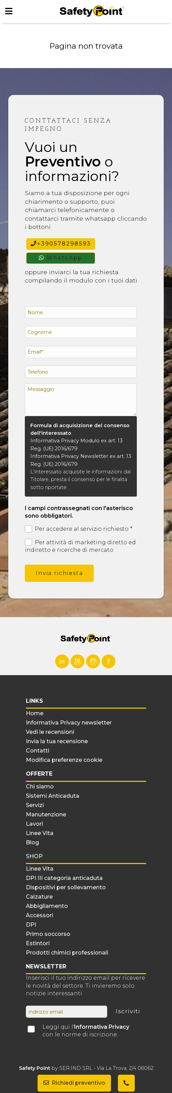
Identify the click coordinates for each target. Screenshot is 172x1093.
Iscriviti (128, 1011)
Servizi (35, 805)
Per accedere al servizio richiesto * (78, 529)
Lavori (34, 824)
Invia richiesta (59, 573)
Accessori (39, 915)
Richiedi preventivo (74, 1083)
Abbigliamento (47, 906)
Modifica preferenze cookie (64, 760)
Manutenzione (46, 814)
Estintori (38, 943)
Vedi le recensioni (50, 732)
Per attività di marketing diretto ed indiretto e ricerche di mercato (80, 546)
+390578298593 (61, 243)
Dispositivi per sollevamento (66, 887)
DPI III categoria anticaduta (64, 878)
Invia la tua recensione (57, 741)
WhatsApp (60, 258)
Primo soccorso (48, 934)
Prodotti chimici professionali (67, 952)
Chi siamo (40, 786)
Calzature (39, 896)
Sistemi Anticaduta (52, 796)
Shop (34, 856)
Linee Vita (39, 833)
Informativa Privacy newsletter (69, 722)
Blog (32, 842)
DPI (31, 924)
